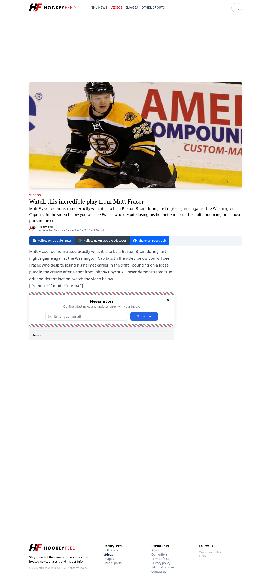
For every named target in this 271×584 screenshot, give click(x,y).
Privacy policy (160, 563)
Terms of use (160, 559)
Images (109, 559)
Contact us (158, 571)
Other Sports (113, 563)
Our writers (159, 554)
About (155, 550)
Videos (108, 554)
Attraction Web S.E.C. (51, 568)
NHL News (111, 550)
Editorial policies (162, 567)
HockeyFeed (45, 227)
